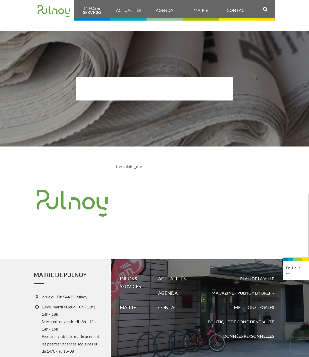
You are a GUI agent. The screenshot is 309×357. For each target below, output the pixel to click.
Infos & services (130, 282)
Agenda (168, 293)
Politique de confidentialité (241, 321)
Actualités (172, 278)
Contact (169, 307)
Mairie (128, 307)
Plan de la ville (257, 278)
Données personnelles (248, 336)
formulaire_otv (129, 166)
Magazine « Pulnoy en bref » (243, 292)
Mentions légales (254, 307)
